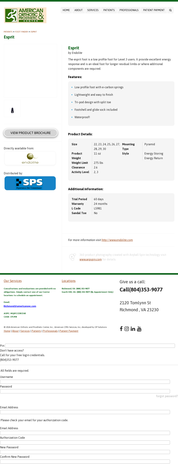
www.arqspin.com (90, 259)
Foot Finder (21, 31)
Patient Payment (154, 10)
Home (66, 10)
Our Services (13, 281)
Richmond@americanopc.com (20, 306)
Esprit (34, 31)
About (79, 10)
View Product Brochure (30, 133)
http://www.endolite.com (117, 240)
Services (93, 10)
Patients (109, 10)
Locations (69, 281)
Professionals (129, 10)
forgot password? (167, 396)
